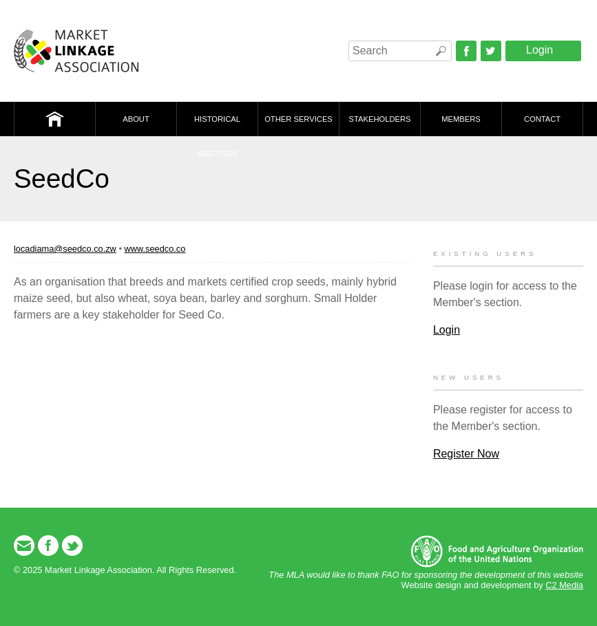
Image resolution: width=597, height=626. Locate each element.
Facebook (466, 51)
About (136, 119)
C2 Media (564, 585)
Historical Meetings (217, 125)
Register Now (466, 454)
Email (24, 545)
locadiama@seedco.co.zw (65, 249)
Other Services (298, 119)
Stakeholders (380, 119)
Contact (542, 119)
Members (461, 119)
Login (539, 50)
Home (55, 119)
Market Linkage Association (76, 51)
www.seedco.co (154, 249)
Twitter (491, 51)
